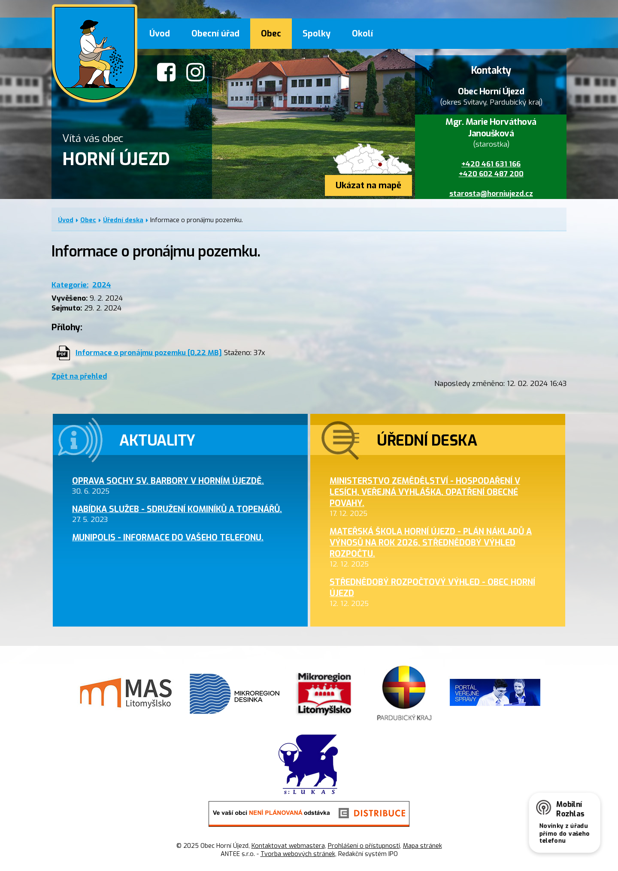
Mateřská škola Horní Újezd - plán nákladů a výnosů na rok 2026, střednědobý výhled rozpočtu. (431, 542)
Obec (271, 33)
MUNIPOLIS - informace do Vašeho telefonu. (168, 537)
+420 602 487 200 (491, 174)
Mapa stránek (422, 846)
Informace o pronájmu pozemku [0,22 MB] (149, 353)
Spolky (316, 33)
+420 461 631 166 (491, 164)
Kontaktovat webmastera (288, 846)
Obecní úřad (215, 33)
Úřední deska (123, 220)
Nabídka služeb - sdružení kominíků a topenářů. (177, 509)
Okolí (362, 33)
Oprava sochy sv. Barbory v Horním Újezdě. (168, 480)
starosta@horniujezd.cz (491, 194)
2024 (101, 285)
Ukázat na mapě (368, 185)
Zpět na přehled (79, 376)
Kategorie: (70, 285)
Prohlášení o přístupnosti (364, 846)
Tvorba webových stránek (298, 854)
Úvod (159, 33)
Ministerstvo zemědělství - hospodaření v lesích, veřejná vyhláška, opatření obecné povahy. (425, 492)
